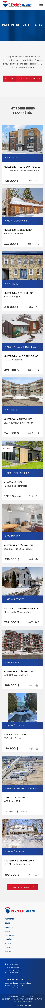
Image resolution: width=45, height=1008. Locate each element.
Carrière (8, 939)
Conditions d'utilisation (34, 1000)
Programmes (10, 935)
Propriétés (9, 919)
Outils (7, 931)
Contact (8, 947)
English (8, 951)
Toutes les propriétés (22, 887)
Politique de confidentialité (13, 1000)
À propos (9, 927)
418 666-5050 (14, 988)
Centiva (27, 1005)
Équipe (7, 923)
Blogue (8, 943)
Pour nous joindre (29, 79)
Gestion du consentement (23, 1001)
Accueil (9, 79)
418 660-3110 (14, 972)
